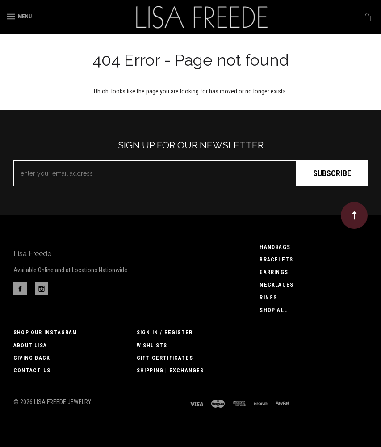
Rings (268, 298)
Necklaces (276, 285)
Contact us (31, 370)
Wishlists (152, 345)
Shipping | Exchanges (170, 370)
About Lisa (30, 345)
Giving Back (31, 358)
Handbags (275, 247)
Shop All (273, 310)
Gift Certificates (165, 358)
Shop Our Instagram (45, 332)
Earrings (274, 272)
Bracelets (276, 260)
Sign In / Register (165, 332)
